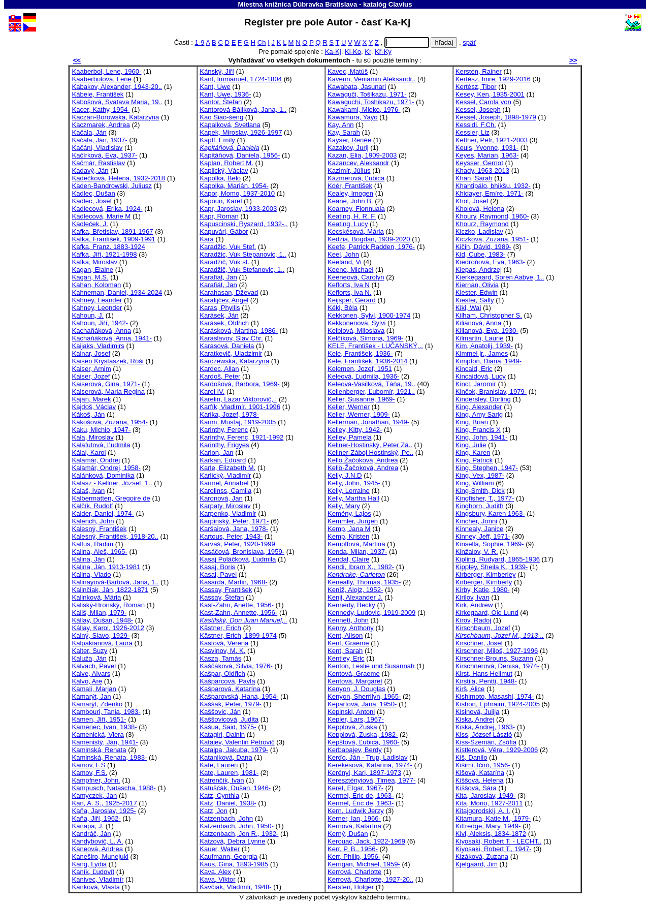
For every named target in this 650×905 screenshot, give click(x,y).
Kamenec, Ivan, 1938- (104, 727)
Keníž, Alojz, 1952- (355, 590)
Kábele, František (97, 94)
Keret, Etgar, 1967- (355, 788)
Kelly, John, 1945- (354, 483)
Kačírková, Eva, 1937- (104, 155)
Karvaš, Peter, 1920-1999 (237, 544)
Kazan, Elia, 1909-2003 (362, 155)
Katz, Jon (214, 811)
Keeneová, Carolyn (356, 277)
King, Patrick (474, 460)
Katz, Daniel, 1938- (228, 803)
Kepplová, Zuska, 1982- (363, 734)
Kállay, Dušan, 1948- (102, 620)
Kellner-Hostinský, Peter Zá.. (370, 445)
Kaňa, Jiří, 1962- (96, 818)
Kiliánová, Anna (478, 323)
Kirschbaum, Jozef (483, 628)
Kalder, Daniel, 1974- (103, 513)
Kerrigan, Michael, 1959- (364, 864)
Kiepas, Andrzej (479, 269)
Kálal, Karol (89, 452)
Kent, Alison (345, 635)
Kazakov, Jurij (348, 147)
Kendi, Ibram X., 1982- (361, 567)
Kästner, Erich (220, 628)
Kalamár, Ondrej (96, 460)
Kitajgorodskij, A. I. (483, 811)
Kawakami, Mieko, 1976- (364, 109)
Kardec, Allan (219, 368)
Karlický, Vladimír (225, 475)
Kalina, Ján (88, 559)
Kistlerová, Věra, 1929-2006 (497, 750)
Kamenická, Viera (98, 734)
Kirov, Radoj (473, 620)
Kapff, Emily (217, 140)
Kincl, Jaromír (476, 384)
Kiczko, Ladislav (479, 231)
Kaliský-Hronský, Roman (108, 605)
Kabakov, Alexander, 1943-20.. (117, 86)
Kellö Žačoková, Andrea (363, 460)
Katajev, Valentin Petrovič (237, 742)
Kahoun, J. (88, 315)
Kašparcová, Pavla (227, 681)
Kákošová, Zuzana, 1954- (109, 422)
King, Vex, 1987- (480, 475)
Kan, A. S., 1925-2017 (104, 803)
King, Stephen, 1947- (487, 468)
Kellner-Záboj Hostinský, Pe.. (370, 452)
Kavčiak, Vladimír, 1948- (235, 887)
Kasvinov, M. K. (222, 650)
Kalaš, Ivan (88, 490)
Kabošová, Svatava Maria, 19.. (117, 102)
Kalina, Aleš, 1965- (99, 551)
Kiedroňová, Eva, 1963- (490, 262)
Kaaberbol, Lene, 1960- (106, 71)
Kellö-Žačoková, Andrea (363, 468)
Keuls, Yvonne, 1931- (487, 147)
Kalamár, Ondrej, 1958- (106, 468)
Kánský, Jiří (217, 71)
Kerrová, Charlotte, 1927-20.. (370, 879)
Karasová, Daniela (227, 346)
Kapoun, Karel (221, 201)
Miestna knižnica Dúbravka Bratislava (298, 4)
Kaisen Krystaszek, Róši (107, 361)
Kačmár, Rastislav (98, 163)
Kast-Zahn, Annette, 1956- (238, 612)
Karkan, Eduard (223, 460)
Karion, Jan (216, 452)
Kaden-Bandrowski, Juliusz (111, 186)
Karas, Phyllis (220, 307)
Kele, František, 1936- (360, 353)
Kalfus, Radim (92, 544)
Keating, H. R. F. (352, 216)
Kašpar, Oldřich (222, 673)
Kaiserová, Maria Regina (108, 391)
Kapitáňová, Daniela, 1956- (240, 155)
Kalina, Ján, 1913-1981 (106, 567)
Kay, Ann (341, 125)
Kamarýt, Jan (91, 696)
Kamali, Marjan (94, 689)
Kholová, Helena (480, 208)
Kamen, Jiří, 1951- (99, 719)
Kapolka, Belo (220, 178)
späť (469, 42)
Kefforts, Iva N (349, 285)
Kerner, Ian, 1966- (354, 818)
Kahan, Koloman (96, 285)
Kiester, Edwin (477, 292)
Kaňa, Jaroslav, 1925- (104, 811)
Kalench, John (93, 521)
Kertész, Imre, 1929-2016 (493, 79)
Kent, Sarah (345, 650)
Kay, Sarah (344, 132)
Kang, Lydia (89, 864)
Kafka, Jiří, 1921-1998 (104, 254)
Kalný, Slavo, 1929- (100, 635)
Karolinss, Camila (225, 490)
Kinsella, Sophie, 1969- (490, 544)
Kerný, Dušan (348, 833)
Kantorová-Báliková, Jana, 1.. (243, 109)
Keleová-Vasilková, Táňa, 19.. (371, 384)
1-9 (199, 42)
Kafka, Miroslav (94, 262)
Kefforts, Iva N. (349, 292)
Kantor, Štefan (221, 102)
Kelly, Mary (344, 506)
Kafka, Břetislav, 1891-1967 (112, 231)
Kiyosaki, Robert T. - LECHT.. (499, 841)
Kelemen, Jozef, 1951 (360, 368)
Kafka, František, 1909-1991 (113, 239)
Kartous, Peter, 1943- (231, 536)
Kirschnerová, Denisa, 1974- (497, 666)
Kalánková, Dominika (103, 475)
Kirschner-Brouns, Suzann (494, 658)
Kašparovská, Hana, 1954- (239, 696)
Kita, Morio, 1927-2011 (489, 803)
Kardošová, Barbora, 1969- (239, 384)
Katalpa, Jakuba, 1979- (234, 750)
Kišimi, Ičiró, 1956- (483, 765)
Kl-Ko (353, 51)
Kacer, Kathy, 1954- (100, 109)
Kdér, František (350, 186)
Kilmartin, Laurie (480, 338)
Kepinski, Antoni (351, 711)
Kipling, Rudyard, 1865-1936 (498, 559)
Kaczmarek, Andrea (100, 125)
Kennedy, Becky (351, 605)
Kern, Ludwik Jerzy (356, 811)
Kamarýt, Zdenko (97, 704)
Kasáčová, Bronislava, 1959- (242, 551)
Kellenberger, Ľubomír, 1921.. (371, 391)
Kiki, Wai (468, 307)
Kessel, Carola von (483, 102)
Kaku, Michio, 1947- (101, 429)
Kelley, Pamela (349, 437)
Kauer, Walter (220, 849)
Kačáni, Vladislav (97, 147)
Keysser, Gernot (479, 163)
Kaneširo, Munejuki (100, 856)
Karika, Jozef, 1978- (229, 414)
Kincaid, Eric (474, 368)
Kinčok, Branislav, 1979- (491, 391)
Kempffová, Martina (356, 544)
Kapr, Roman (219, 216)
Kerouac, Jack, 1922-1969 (366, 841)
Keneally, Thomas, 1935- (364, 582)
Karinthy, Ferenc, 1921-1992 (241, 437)
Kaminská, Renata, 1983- (109, 757)
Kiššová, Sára (476, 788)
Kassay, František (226, 590)
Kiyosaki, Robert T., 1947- (494, 849)
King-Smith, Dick (480, 490)
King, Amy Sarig (479, 414)
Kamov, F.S (88, 765)
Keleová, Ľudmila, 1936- (363, 376)
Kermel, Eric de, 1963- (361, 795)
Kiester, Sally (475, 300)
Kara (207, 239)
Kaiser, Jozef (91, 376)
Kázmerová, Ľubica (356, 178)
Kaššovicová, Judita (229, 719)
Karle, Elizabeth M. (227, 468)
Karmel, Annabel (224, 483)
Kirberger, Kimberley (486, 574)
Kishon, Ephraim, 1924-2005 (498, 704)
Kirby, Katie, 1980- (483, 590)
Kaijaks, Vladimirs (98, 346)
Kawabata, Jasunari (357, 86)
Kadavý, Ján (90, 170)
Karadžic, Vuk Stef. (228, 247)
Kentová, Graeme (354, 673)
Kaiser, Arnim (91, 368)
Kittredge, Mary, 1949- (488, 826)
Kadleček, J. (90, 224)
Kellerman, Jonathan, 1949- (368, 422)
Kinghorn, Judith (480, 506)
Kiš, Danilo (472, 757)
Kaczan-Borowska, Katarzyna (115, 117)
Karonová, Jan (221, 498)
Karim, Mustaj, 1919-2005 (238, 422)
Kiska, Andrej (475, 719)
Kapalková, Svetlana (230, 125)
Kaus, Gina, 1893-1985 (234, 864)
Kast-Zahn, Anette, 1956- (237, 605)
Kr (368, 51)
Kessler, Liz (473, 132)
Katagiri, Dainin (222, 734)
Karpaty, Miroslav (225, 506)
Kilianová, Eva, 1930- (487, 330)
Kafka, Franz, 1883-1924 (108, 247)
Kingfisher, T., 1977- (485, 498)
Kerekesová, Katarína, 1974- (370, 765)
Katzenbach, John (226, 818)
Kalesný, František (99, 529)
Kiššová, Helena (480, 780)
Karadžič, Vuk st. (224, 262)
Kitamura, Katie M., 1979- (493, 818)
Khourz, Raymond (482, 224)
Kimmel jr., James (482, 353)
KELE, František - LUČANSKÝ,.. (375, 346)
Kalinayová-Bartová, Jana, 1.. (115, 582)
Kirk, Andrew (474, 605)
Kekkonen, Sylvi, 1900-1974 (369, 315)
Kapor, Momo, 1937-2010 (237, 193)
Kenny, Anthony (351, 628)
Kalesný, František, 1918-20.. (115, 536)
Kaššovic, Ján (220, 711)
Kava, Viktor (217, 879)
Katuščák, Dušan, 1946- (235, 788)
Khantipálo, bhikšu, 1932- (493, 186)
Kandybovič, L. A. (97, 841)
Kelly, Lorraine (349, 490)
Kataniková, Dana (226, 757)
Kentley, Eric (346, 658)
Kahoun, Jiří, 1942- (100, 323)
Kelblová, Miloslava (356, 330)
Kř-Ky (383, 51)
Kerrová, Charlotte (354, 872)
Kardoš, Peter (220, 376)
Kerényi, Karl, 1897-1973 (364, 772)
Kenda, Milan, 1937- (357, 551)
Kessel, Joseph (478, 109)
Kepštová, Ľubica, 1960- (363, 742)
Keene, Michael (350, 269)
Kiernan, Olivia (477, 285)
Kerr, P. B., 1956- (353, 849)
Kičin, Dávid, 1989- (483, 247)
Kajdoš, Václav (94, 407)
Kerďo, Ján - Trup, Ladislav (367, 757)
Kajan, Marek (91, 399)
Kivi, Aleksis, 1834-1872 (491, 833)
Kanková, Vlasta (96, 887)
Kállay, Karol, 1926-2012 (108, 628)
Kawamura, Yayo (353, 117)
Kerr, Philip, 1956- (354, 856)
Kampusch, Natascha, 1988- (113, 788)
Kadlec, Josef (92, 201)
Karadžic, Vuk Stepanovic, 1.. (243, 254)
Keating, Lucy (348, 224)
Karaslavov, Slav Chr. (231, 338)
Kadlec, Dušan (93, 193)
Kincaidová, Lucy (481, 376)
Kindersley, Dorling (483, 399)
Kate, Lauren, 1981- (229, 772)
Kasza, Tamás (220, 658)
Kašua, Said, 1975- (228, 727)
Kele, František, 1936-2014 (367, 361)
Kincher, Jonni (476, 521)
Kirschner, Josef (479, 643)
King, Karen (473, 452)
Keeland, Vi (345, 262)
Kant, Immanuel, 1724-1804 (241, 79)
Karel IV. (212, 391)
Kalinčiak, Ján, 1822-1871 (110, 590)
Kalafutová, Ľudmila (101, 445)
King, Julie (471, 445)
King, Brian (472, 422)
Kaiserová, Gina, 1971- (106, 384)
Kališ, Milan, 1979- (99, 612)
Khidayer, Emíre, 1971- (490, 193)
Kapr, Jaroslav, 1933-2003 (238, 208)
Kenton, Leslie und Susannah (371, 666)
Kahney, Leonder (97, 307)
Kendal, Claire (348, 559)
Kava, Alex (215, 872)
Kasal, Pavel (218, 574)
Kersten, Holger (351, 887)
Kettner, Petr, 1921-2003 (492, 140)
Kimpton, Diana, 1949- (489, 361)
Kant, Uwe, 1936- (225, 94)
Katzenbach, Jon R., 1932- (239, 833)
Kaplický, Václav (224, 170)
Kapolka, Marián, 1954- (234, 186)
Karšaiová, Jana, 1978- (234, 529)
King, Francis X (478, 429)
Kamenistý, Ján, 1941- (105, 742)
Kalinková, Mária (96, 597)
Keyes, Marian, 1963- (487, 155)
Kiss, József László (484, 734)
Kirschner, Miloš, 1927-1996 (497, 650)
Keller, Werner (349, 407)
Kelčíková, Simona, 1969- (365, 338)
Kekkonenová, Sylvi (356, 323)
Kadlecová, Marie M (101, 216)
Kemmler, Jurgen (353, 521)
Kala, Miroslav (92, 437)
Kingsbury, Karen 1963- (490, 513)
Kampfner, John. (96, 780)
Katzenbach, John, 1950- (237, 826)
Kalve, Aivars (91, 673)
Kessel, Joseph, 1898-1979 (496, 117)
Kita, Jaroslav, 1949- (486, 795)
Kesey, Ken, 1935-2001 (490, 94)
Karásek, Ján (219, 315)
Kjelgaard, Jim (477, 864)
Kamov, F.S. (89, 772)
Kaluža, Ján (89, 658)
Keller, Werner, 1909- (359, 414)
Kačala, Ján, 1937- (99, 140)
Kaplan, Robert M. (226, 163)
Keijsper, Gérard (352, 300)
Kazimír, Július (349, 170)
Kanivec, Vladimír (97, 879)
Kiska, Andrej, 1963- (485, 727)
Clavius (400, 4)
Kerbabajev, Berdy (355, 750)
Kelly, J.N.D (345, 475)
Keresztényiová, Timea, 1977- (371, 780)
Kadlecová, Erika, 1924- (107, 208)
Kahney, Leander (97, 300)
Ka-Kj (333, 51)
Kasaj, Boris (217, 567)
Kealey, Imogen (350, 193)
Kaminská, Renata (99, 750)
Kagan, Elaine (92, 269)
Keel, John (343, 254)
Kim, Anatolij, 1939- (484, 346)
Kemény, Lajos (349, 513)
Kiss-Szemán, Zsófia (486, 742)
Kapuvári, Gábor (224, 231)
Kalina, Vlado (91, 574)
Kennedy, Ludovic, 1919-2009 (371, 612)
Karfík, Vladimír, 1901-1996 (240, 407)
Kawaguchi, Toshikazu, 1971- (371, 102)
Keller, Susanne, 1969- (361, 399)
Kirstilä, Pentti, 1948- (486, 681)
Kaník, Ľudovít (93, 872)
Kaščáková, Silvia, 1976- (236, 666)
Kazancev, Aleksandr (358, 163)
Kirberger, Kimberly (484, 582)
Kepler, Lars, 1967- (356, 719)
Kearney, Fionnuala (356, 208)
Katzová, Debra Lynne (232, 841)
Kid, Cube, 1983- (480, 254)
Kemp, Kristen (348, 536)
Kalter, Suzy (89, 650)
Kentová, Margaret (355, 681)
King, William (475, 483)
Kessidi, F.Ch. (476, 125)
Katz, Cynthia (219, 795)
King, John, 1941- (482, 437)
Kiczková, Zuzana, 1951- (492, 239)
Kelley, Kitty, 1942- (355, 429)
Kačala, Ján (89, 132)
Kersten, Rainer (479, 71)
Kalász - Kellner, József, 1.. (112, 483)
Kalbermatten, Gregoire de (111, 498)
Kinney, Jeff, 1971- (483, 536)
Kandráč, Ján (91, 833)
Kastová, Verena (224, 643)
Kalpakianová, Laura (102, 643)
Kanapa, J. (88, 826)
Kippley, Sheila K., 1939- (492, 567)
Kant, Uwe (215, 86)
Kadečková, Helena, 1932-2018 (118, 178)
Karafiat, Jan (218, 277)
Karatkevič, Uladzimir (231, 353)
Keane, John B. (350, 201)
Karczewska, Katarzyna (234, 361)
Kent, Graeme (348, 643)
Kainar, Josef (91, 353)
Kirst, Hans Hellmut (484, 673)
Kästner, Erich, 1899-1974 (238, 635)
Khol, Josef (472, 201)
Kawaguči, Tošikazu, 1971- (367, 94)
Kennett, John (348, 620)
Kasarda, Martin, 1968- (233, 582)
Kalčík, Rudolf (92, 506)
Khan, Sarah (474, 178)
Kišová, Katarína (480, 772)
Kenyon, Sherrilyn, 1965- (364, 696)
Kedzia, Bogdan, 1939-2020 (369, 239)
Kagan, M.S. (90, 277)
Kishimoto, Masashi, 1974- (495, 696)
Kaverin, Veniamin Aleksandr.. (371, 79)
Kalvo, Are (87, 681)
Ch (261, 42)
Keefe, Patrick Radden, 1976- (371, 247)
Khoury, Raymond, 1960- (492, 216)
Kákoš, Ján (88, 414)
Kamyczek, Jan (94, 795)
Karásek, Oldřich (224, 323)
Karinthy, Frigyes (224, 445)
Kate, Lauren (219, 765)
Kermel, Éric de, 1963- (361, 803)
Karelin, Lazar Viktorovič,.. (238, 399)
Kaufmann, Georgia (228, 856)
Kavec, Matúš (348, 71)
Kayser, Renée (349, 140)
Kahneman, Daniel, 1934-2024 (117, 292)
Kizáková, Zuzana (482, 856)
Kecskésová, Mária (356, 231)
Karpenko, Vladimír (228, 513)
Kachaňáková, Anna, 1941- (111, 338)
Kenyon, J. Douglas (356, 689)
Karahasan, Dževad (229, 292)
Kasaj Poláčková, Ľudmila (238, 559)
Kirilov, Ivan (473, 597)
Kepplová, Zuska (352, 727)
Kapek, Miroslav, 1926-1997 (241, 132)
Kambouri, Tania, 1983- (106, 711)
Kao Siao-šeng (221, 117)
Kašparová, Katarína (230, 689)
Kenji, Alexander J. (355, 597)
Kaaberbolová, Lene (101, 79)
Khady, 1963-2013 (482, 170)
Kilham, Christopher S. (489, 315)
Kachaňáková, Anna (101, 330)
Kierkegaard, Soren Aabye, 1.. (500, 277)
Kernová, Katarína (354, 826)
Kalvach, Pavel (94, 666)
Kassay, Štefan (222, 597)
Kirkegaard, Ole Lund (487, 612)
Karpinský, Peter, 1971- (234, 521)
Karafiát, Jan (218, 285)
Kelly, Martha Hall (353, 498)
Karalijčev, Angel (224, 300)
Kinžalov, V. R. (477, 551)
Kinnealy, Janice (480, 529)
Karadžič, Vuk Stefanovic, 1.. (242, 269)
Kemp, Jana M (349, 529)
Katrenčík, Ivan (222, 780)
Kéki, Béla (343, 307)
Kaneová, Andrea (97, 849)
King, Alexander (479, 407)
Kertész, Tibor (476, 86)
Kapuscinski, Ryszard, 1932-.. (243, 224)
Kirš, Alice (470, 689)
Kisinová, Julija (478, 711)
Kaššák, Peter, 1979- (231, 704)
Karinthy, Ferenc (224, 429)
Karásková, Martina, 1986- (239, 330)
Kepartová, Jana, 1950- (362, 704)
